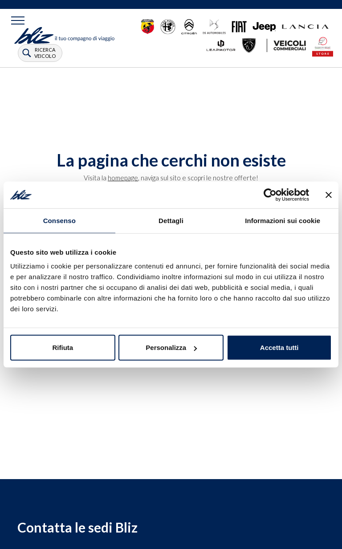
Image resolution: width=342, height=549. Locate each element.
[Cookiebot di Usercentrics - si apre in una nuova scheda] (270, 194)
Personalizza (171, 347)
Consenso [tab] (59, 220)
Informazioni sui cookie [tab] (282, 220)
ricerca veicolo (45, 53)
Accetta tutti (279, 347)
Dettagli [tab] (171, 220)
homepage (123, 178)
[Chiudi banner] (329, 194)
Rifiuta (62, 347)
